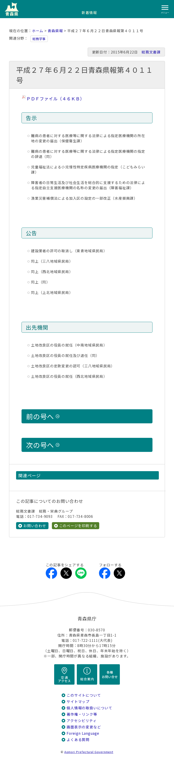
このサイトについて (84, 695)
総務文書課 (151, 52)
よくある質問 (78, 739)
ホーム (37, 30)
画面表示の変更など (84, 726)
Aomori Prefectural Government (88, 752)
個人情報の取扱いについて (89, 707)
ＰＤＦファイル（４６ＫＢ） (55, 98)
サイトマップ (78, 701)
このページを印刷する (78, 525)
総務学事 (39, 38)
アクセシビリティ (82, 720)
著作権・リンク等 (82, 714)
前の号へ (40, 416)
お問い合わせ (34, 525)
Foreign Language (83, 733)
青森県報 (55, 30)
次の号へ (40, 445)
